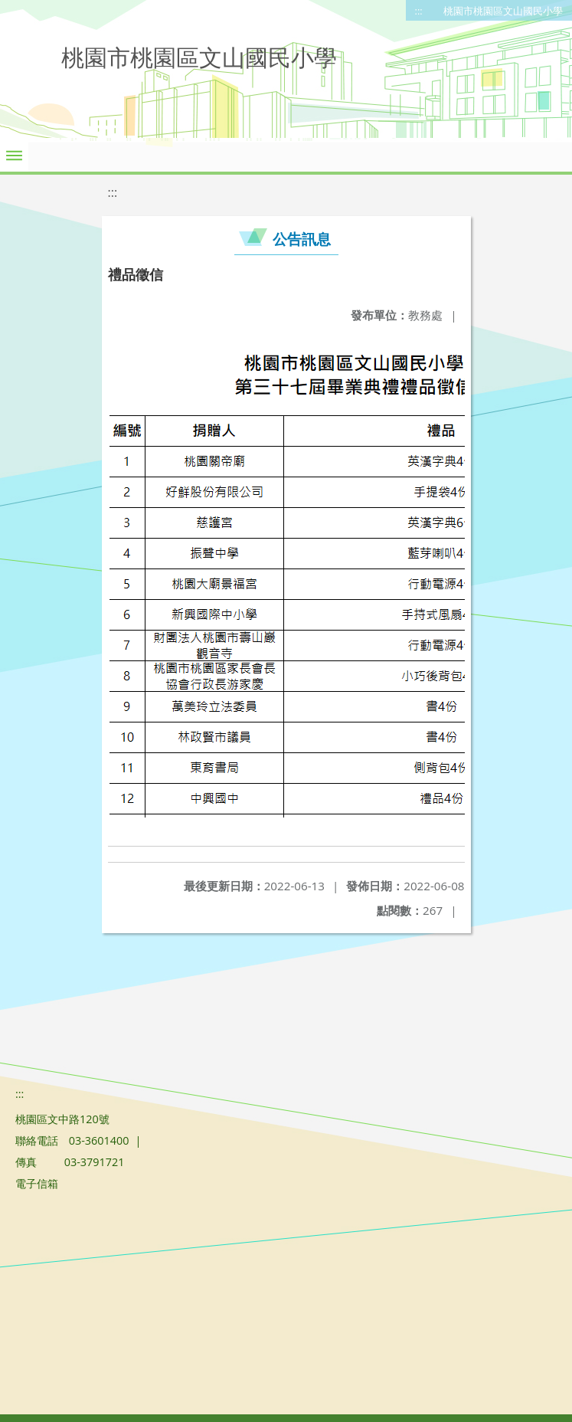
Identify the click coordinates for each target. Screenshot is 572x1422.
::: (419, 11)
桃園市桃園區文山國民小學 (503, 11)
